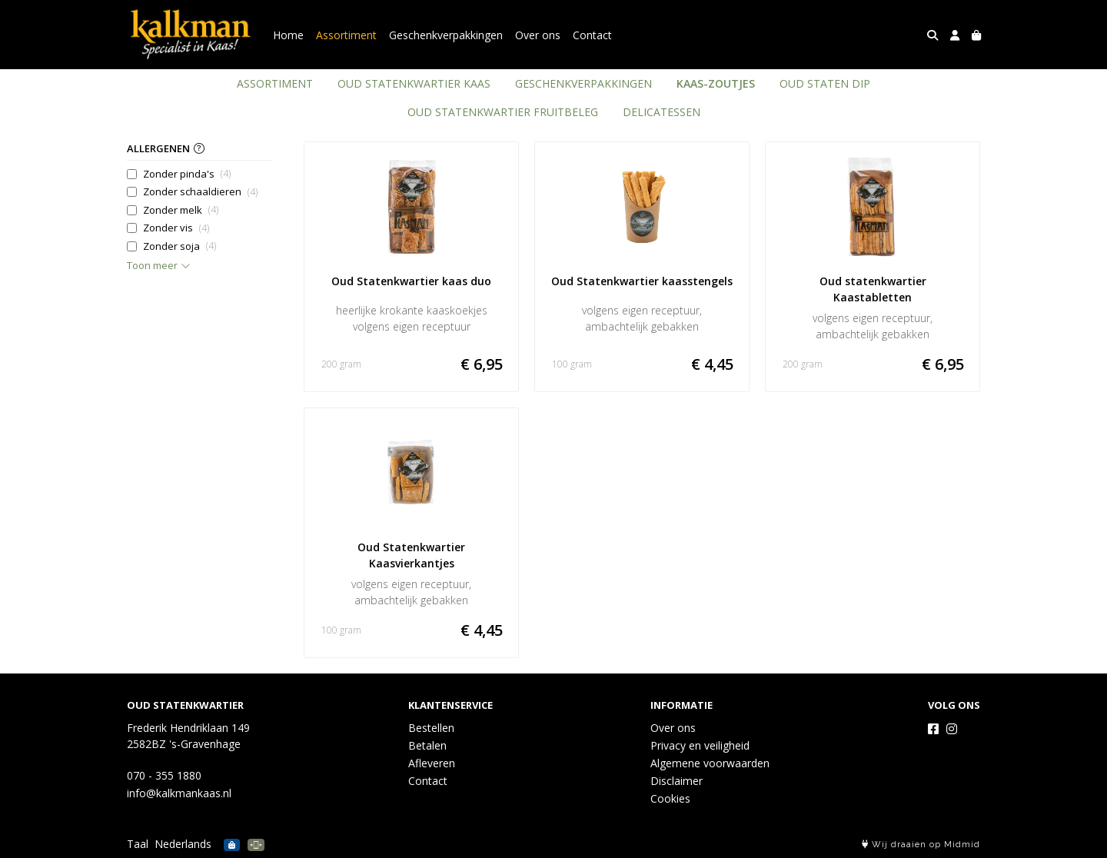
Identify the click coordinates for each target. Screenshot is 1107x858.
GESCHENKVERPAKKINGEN (583, 83)
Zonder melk (180, 210)
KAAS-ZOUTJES (715, 83)
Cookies (670, 798)
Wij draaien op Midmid (921, 845)
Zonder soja (179, 246)
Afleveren (431, 763)
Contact (592, 35)
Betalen (427, 745)
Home (288, 35)
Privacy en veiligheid (700, 745)
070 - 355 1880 (164, 775)
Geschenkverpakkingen (446, 35)
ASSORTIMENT (275, 83)
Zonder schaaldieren (200, 192)
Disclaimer (676, 780)
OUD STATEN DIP (825, 83)
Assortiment (346, 35)
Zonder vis (176, 228)
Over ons (537, 35)
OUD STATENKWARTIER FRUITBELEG (502, 112)
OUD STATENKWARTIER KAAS (413, 83)
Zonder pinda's (187, 174)
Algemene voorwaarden (710, 763)
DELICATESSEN (661, 112)
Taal (137, 843)
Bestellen (431, 727)
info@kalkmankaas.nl (179, 793)
